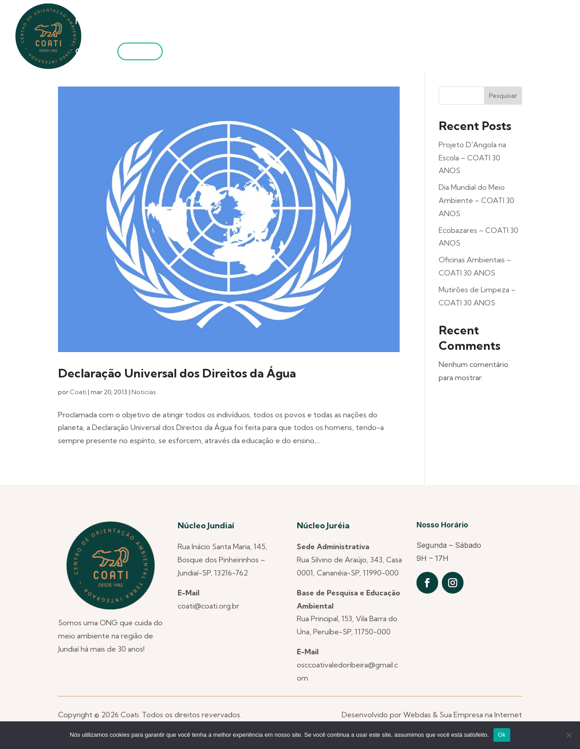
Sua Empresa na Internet (481, 714)
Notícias (89, 22)
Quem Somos (138, 22)
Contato (90, 52)
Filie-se (140, 51)
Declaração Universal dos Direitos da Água (177, 373)
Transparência (502, 22)
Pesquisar (503, 96)
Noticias (143, 392)
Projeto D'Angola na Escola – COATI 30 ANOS (472, 157)
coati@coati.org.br (208, 605)
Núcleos (196, 22)
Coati (78, 392)
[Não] (568, 734)
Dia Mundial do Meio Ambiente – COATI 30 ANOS (476, 200)
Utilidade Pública (426, 22)
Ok (502, 734)
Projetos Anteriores (265, 22)
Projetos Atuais (348, 22)
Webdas (417, 714)
